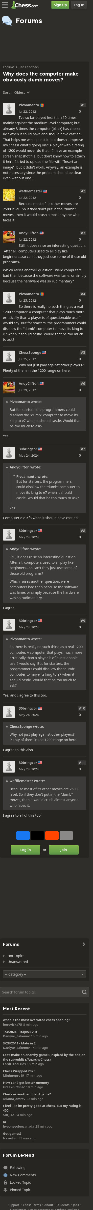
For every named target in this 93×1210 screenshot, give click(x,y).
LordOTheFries (14, 1064)
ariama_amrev (14, 1099)
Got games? (12, 1133)
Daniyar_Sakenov (16, 1036)
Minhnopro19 (13, 1075)
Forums (8, 67)
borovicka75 (12, 1024)
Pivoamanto (29, 105)
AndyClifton (29, 233)
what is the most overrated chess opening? (36, 1020)
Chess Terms (32, 1205)
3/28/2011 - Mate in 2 (19, 1043)
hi (4, 1122)
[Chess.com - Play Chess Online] (26, 5)
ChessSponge (30, 353)
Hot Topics (15, 955)
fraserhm (10, 1138)
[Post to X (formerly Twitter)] (37, 835)
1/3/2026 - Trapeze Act (20, 1031)
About (48, 1205)
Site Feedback (29, 67)
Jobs (76, 1205)
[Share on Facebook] (23, 835)
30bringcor (28, 449)
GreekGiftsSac (14, 1087)
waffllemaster (30, 191)
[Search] (44, 992)
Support (14, 1205)
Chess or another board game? (27, 1094)
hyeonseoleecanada (18, 1126)
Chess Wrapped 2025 (19, 1071)
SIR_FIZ (8, 1115)
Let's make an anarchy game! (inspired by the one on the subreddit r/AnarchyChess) (44, 1057)
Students (63, 1205)
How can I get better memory (26, 1082)
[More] (66, 835)
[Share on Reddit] (52, 835)
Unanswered (17, 961)
